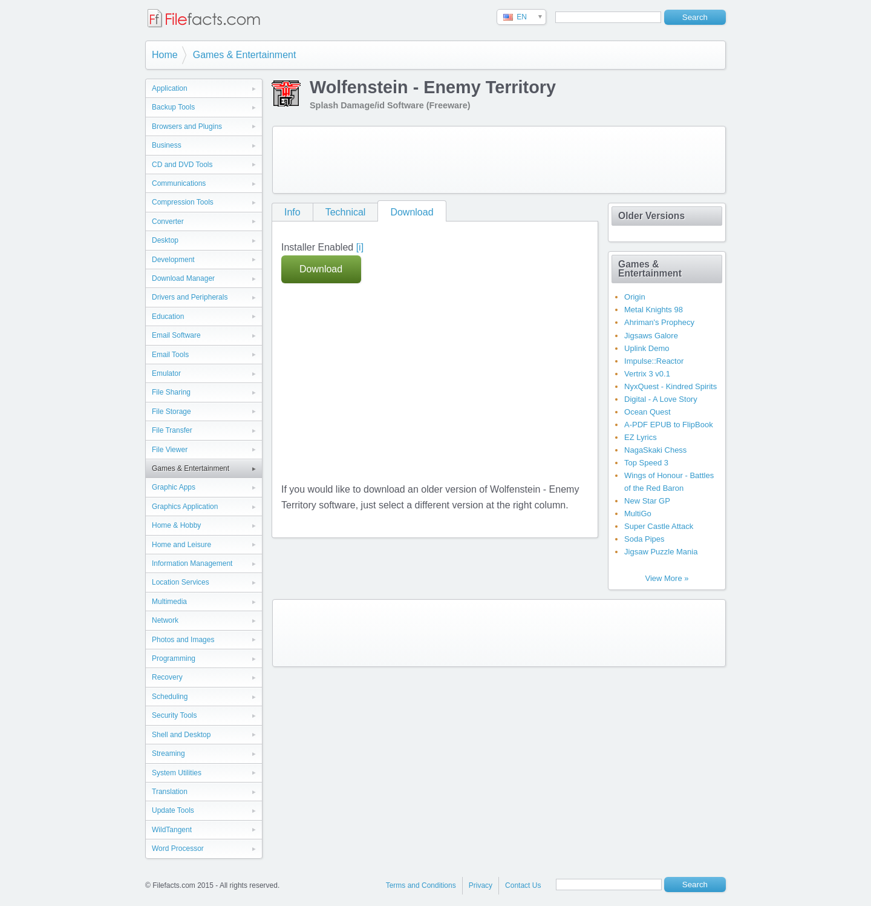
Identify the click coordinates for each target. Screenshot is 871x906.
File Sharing (171, 392)
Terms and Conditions (421, 885)
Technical (345, 212)
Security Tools (174, 715)
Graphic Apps (173, 487)
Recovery (167, 677)
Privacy (480, 885)
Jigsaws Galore (651, 335)
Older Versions (651, 216)
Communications (179, 183)
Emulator (166, 373)
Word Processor (178, 848)
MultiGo (637, 513)
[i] (360, 247)
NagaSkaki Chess (655, 450)
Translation (170, 791)
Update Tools (173, 810)
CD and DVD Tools (182, 164)
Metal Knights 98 (653, 309)
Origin (634, 296)
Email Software (176, 335)
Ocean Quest (647, 411)
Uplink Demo (646, 348)
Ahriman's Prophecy (659, 322)
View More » (666, 578)
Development (173, 259)
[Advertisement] (499, 160)
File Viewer (170, 449)
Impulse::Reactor (653, 361)
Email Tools (170, 354)
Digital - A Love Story (660, 399)
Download (411, 212)
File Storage (171, 411)
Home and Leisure (181, 544)
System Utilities (176, 773)
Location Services (180, 582)
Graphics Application (185, 506)
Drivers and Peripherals (189, 297)
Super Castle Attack (658, 526)
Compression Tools (183, 202)
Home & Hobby (176, 525)
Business (166, 145)
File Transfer (172, 430)
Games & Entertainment (244, 55)
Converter (168, 221)
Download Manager (183, 278)
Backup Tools (173, 107)
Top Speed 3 (646, 462)
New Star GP (647, 500)
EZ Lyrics (640, 437)
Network (165, 620)
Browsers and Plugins (187, 126)
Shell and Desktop (181, 734)
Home (165, 55)
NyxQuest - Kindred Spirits (670, 386)
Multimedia (169, 601)
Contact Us (523, 885)
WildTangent (172, 830)
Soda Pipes (644, 538)
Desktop (165, 240)
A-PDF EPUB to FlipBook (668, 424)
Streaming (168, 753)
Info (292, 212)
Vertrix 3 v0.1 (647, 373)
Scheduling (170, 696)
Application (170, 88)
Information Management (192, 563)
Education (168, 316)
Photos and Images (183, 639)
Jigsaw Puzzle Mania (660, 551)
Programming (173, 658)
